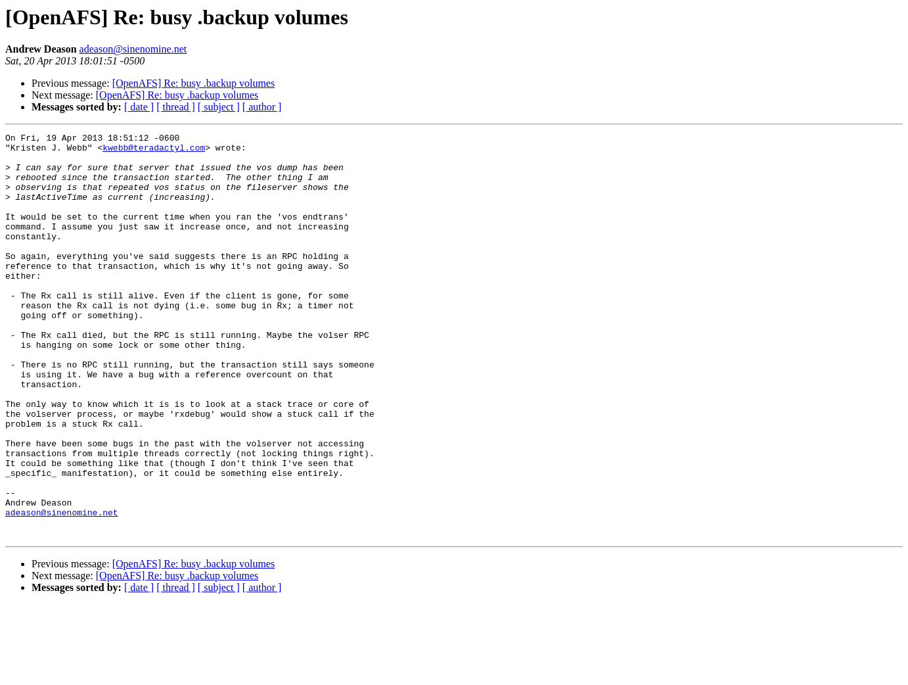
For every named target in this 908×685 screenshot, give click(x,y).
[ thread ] (175, 106)
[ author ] (262, 106)
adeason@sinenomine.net (133, 49)
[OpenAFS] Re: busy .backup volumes (193, 83)
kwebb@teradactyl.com (153, 151)
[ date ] (139, 106)
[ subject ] (219, 106)
